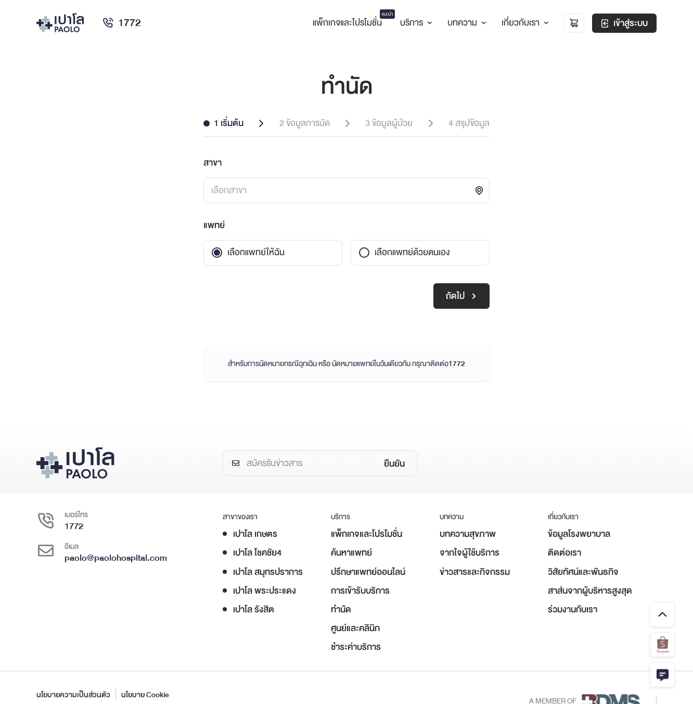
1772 (121, 22)
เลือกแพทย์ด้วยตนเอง (412, 252)
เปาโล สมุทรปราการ (268, 572)
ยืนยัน (394, 463)
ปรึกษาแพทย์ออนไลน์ (368, 572)
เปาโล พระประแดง (264, 590)
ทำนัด (341, 609)
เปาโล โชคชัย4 (257, 552)
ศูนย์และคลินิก (355, 628)
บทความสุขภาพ (468, 534)
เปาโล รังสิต (253, 609)
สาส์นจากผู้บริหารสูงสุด (590, 590)
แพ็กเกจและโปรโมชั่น (366, 534)
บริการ (414, 22)
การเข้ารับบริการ (360, 590)
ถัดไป (461, 296)
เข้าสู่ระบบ (624, 23)
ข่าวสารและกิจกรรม (475, 572)
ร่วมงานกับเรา (572, 609)
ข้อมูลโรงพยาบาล (579, 534)
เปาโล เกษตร (255, 534)
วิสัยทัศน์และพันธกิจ (583, 572)
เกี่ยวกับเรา (524, 22)
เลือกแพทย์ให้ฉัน (256, 252)
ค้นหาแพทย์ (351, 552)
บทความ (465, 22)
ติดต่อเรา (564, 552)
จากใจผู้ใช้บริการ (469, 552)
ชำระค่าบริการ (356, 647)
